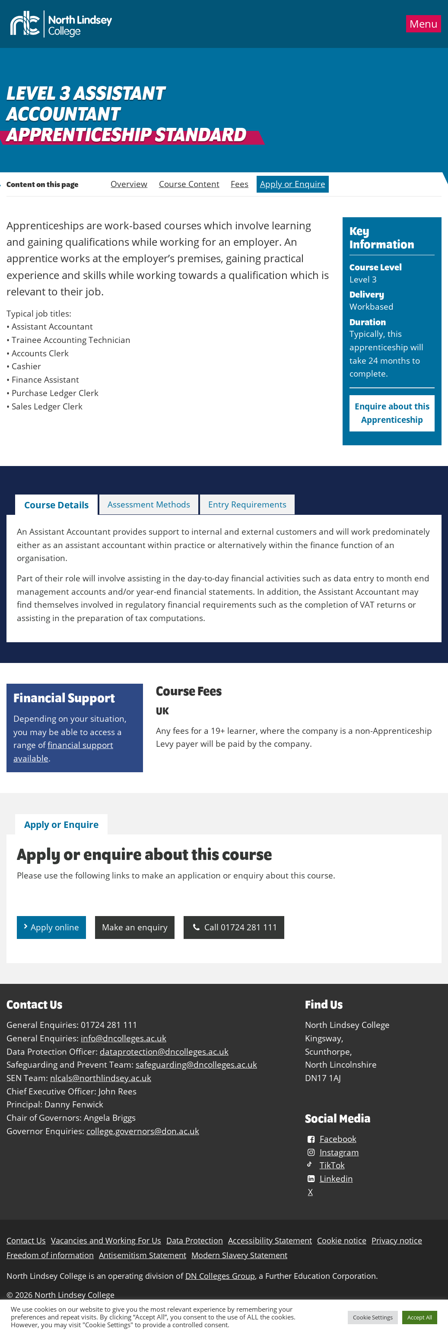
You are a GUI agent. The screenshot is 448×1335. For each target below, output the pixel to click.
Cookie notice (341, 1241)
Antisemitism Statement (142, 1255)
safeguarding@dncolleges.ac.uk (196, 1064)
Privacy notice (397, 1241)
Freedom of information (50, 1255)
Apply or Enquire (292, 183)
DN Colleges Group (220, 1276)
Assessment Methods (149, 504)
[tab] (56, 505)
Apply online (55, 927)
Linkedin (329, 1178)
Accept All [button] (419, 1317)
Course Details (56, 505)
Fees (239, 183)
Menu (424, 24)
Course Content (189, 183)
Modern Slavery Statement (239, 1255)
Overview (129, 183)
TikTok (324, 1165)
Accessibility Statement (270, 1241)
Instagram (332, 1152)
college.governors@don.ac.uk (142, 1131)
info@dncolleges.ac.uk (123, 1038)
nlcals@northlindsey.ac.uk (100, 1077)
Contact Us (26, 1241)
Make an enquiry (135, 927)
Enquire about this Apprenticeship (392, 412)
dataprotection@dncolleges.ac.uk (164, 1051)
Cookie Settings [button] (373, 1317)
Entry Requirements (247, 504)
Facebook (330, 1138)
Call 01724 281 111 (234, 927)
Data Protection (194, 1241)
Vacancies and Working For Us (106, 1241)
